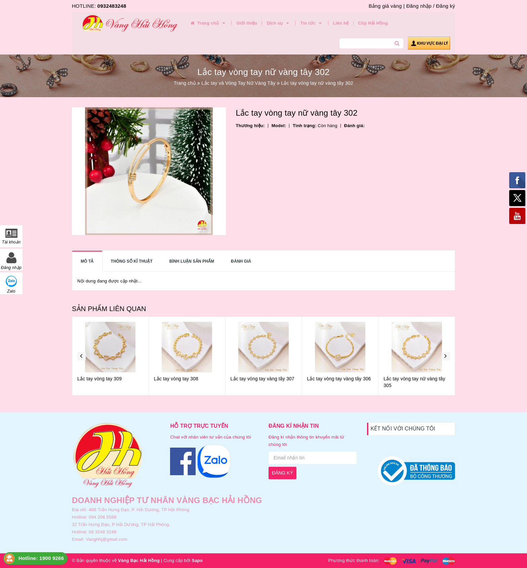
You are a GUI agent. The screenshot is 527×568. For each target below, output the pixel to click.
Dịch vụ (279, 23)
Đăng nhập (419, 6)
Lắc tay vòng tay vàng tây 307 (262, 378)
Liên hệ (341, 23)
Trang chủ (208, 23)
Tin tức (311, 23)
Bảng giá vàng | (387, 6)
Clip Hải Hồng (373, 23)
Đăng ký (445, 6)
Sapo (197, 560)
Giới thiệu (246, 23)
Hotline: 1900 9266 (41, 558)
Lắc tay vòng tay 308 (176, 378)
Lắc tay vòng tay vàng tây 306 (339, 378)
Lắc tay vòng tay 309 (99, 378)
